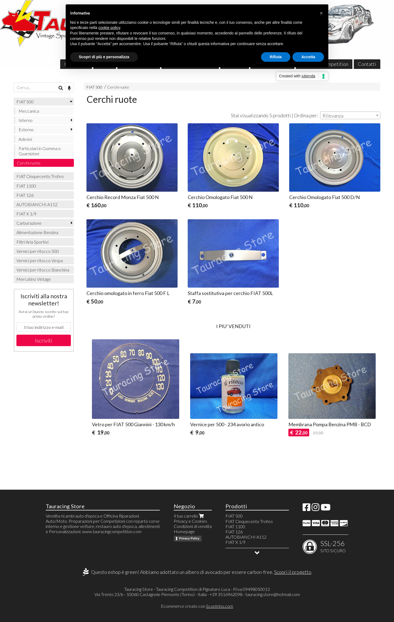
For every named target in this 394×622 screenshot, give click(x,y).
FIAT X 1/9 (26, 213)
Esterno (26, 129)
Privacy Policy (189, 538)
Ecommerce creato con (197, 606)
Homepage (184, 531)
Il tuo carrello (189, 515)
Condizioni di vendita (193, 526)
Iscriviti (43, 340)
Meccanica (29, 110)
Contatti (367, 64)
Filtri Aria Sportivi (32, 241)
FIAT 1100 (26, 185)
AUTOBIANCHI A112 (36, 204)
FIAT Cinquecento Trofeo (40, 176)
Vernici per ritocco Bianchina (42, 269)
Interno (26, 120)
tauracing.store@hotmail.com (272, 594)
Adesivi (25, 139)
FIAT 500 (94, 87)
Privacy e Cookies (190, 521)
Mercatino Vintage (33, 279)
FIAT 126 (25, 195)
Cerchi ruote (118, 87)
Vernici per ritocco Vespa (39, 260)
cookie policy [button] (109, 27)
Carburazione (29, 223)
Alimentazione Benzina (37, 232)
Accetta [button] (308, 57)
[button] (321, 13)
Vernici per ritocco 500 (37, 251)
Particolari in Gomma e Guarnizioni (40, 151)
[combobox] (350, 115)
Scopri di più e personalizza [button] (104, 57)
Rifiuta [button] (276, 57)
